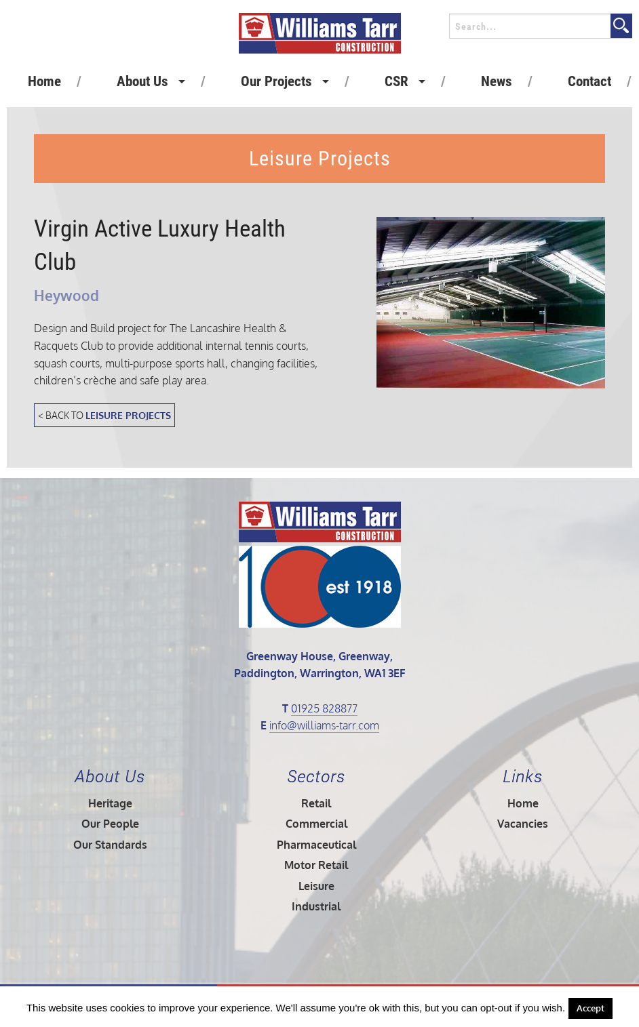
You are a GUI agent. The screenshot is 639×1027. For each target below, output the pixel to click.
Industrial (316, 906)
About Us (142, 81)
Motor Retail (316, 865)
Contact (589, 81)
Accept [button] (590, 1008)
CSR (396, 81)
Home (44, 81)
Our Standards (110, 844)
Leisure (316, 886)
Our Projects (276, 81)
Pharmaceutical (316, 844)
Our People (110, 823)
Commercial (316, 823)
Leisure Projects (128, 415)
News (496, 81)
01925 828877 (324, 708)
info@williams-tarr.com (324, 725)
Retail (316, 803)
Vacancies (522, 823)
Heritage (110, 803)
